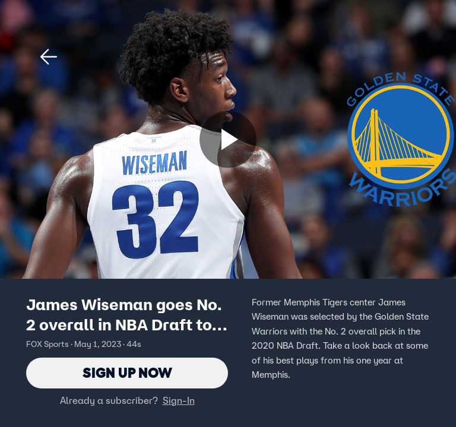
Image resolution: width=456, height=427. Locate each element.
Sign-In (179, 400)
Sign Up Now (127, 373)
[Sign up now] (228, 139)
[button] (48, 56)
